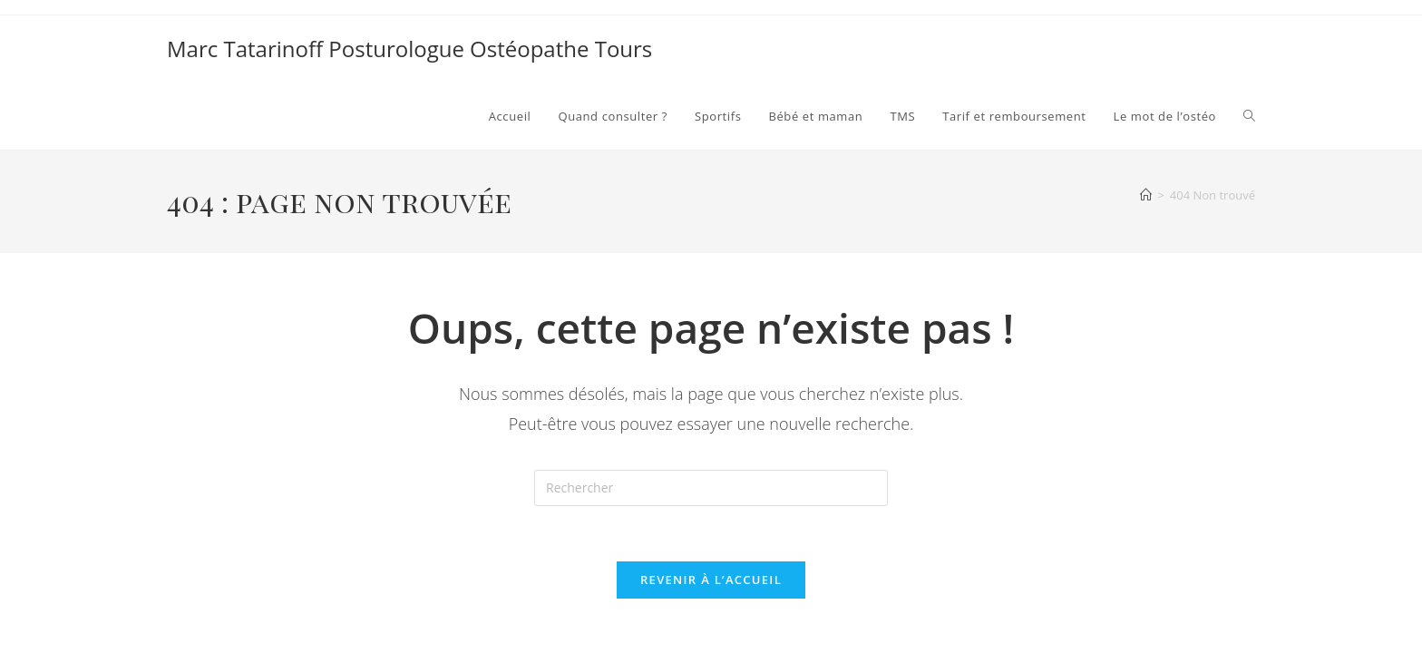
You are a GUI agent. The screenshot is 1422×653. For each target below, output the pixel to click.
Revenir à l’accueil (711, 579)
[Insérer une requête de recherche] (711, 488)
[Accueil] (1146, 195)
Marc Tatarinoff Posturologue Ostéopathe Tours (409, 48)
